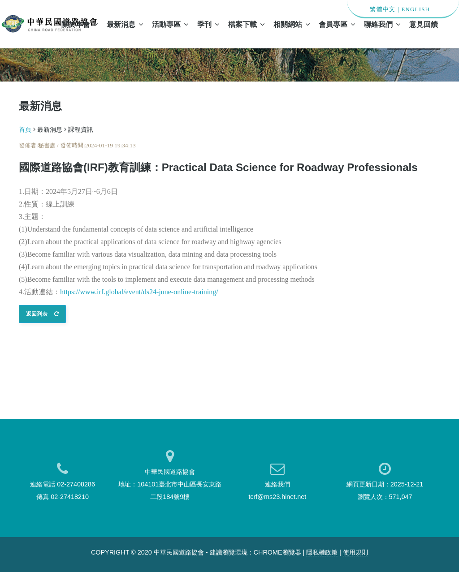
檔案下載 (246, 24)
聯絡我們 (382, 24)
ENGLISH (415, 9)
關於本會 (79, 24)
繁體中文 (382, 9)
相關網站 (291, 24)
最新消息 (125, 24)
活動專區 (170, 24)
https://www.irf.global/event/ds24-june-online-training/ (139, 292)
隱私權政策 (322, 552)
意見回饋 (423, 24)
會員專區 (337, 24)
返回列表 (42, 314)
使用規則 (355, 552)
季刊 (208, 24)
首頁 (25, 129)
